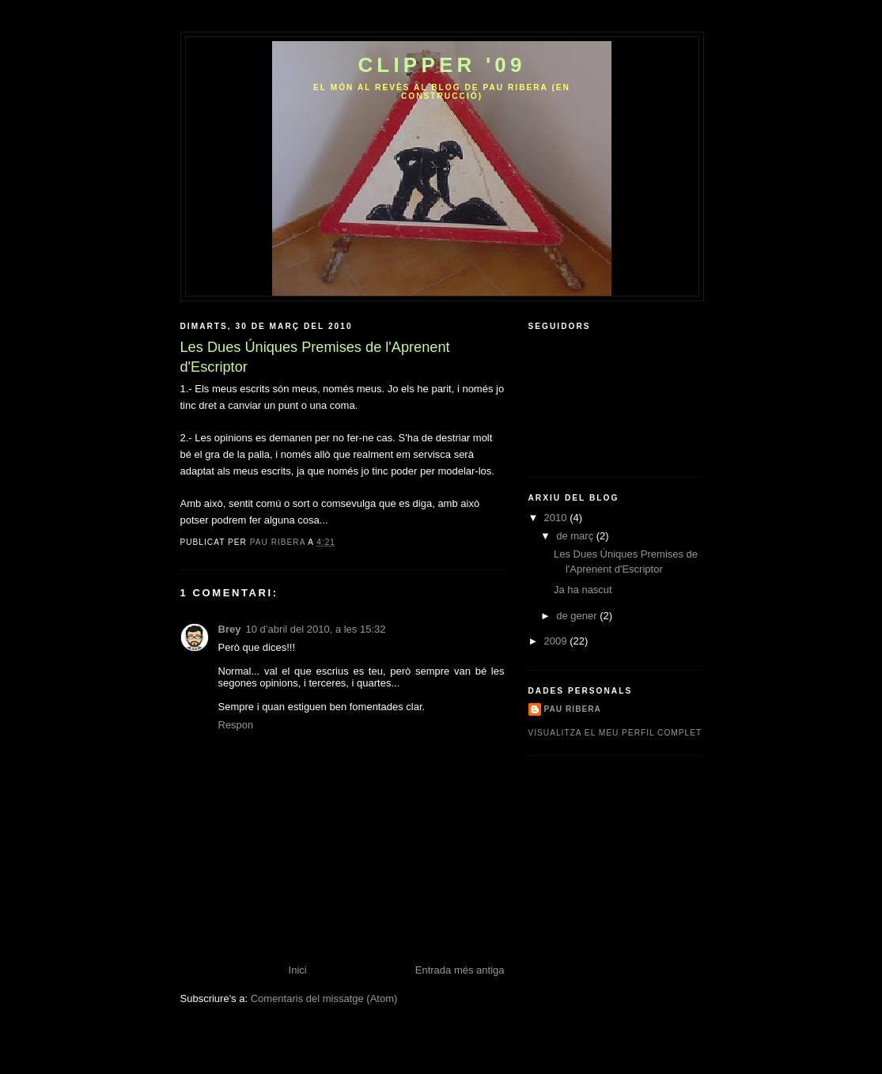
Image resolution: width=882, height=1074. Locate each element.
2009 (557, 641)
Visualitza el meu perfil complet (615, 732)
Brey (229, 629)
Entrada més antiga (460, 970)
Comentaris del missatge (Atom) (324, 998)
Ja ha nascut (583, 590)
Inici (298, 970)
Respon (236, 725)
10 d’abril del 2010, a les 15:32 (315, 629)
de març (576, 536)
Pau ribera (572, 709)
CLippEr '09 (441, 65)
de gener (578, 616)
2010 (557, 518)
